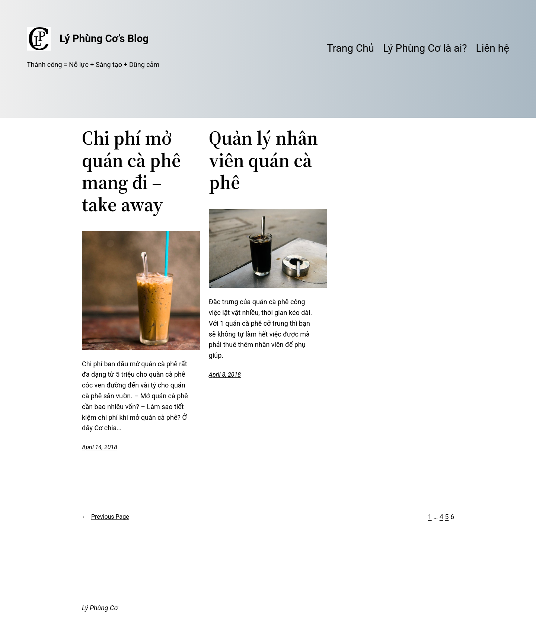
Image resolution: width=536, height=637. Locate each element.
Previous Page (105, 517)
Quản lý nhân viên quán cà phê (263, 160)
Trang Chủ (350, 48)
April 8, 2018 (225, 374)
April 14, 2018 (99, 447)
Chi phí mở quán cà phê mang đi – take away (131, 171)
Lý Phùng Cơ (100, 608)
